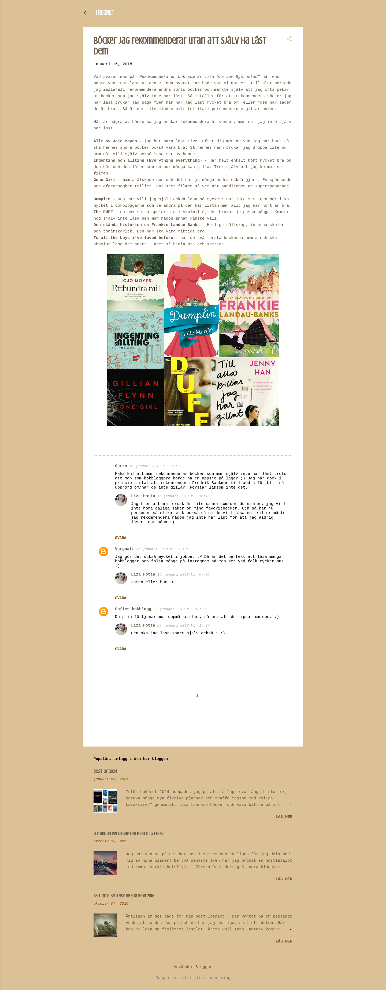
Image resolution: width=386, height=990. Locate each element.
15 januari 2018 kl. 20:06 (162, 549)
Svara (120, 538)
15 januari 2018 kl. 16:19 (183, 496)
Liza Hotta (143, 496)
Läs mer (284, 817)
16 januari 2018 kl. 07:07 (183, 575)
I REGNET (105, 12)
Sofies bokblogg (133, 609)
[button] (289, 39)
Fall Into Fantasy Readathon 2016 (124, 895)
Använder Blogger (193, 967)
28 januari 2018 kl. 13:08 (179, 609)
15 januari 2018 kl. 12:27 (155, 466)
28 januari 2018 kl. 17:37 (183, 626)
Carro (121, 466)
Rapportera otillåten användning (192, 978)
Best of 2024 (105, 771)
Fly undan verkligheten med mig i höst (129, 833)
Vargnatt (124, 549)
